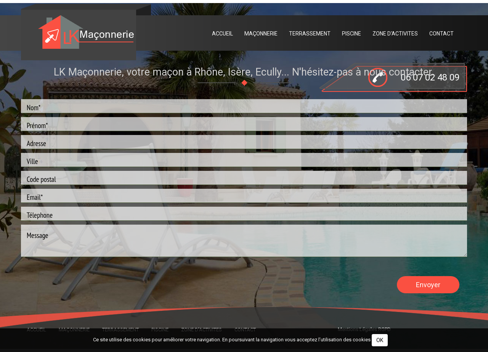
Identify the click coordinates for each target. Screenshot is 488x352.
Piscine (351, 34)
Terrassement (310, 34)
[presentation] (79, 284)
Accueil (222, 34)
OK (379, 340)
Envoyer (428, 284)
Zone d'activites (395, 34)
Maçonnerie (261, 34)
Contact (441, 34)
